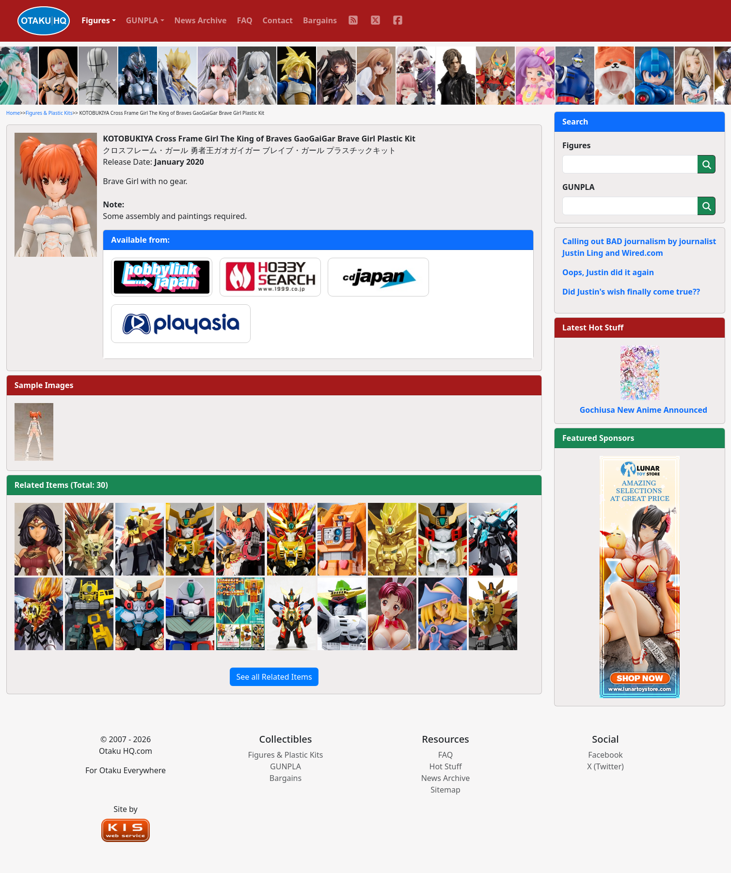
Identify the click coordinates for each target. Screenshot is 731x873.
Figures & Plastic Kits (49, 112)
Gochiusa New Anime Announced (643, 410)
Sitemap (445, 789)
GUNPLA (578, 187)
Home (13, 112)
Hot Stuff (445, 766)
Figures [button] (95, 20)
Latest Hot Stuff (592, 327)
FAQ (245, 20)
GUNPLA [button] (142, 20)
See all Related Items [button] (274, 676)
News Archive (201, 20)
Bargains (320, 20)
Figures (576, 145)
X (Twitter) (605, 766)
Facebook (605, 754)
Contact (278, 20)
